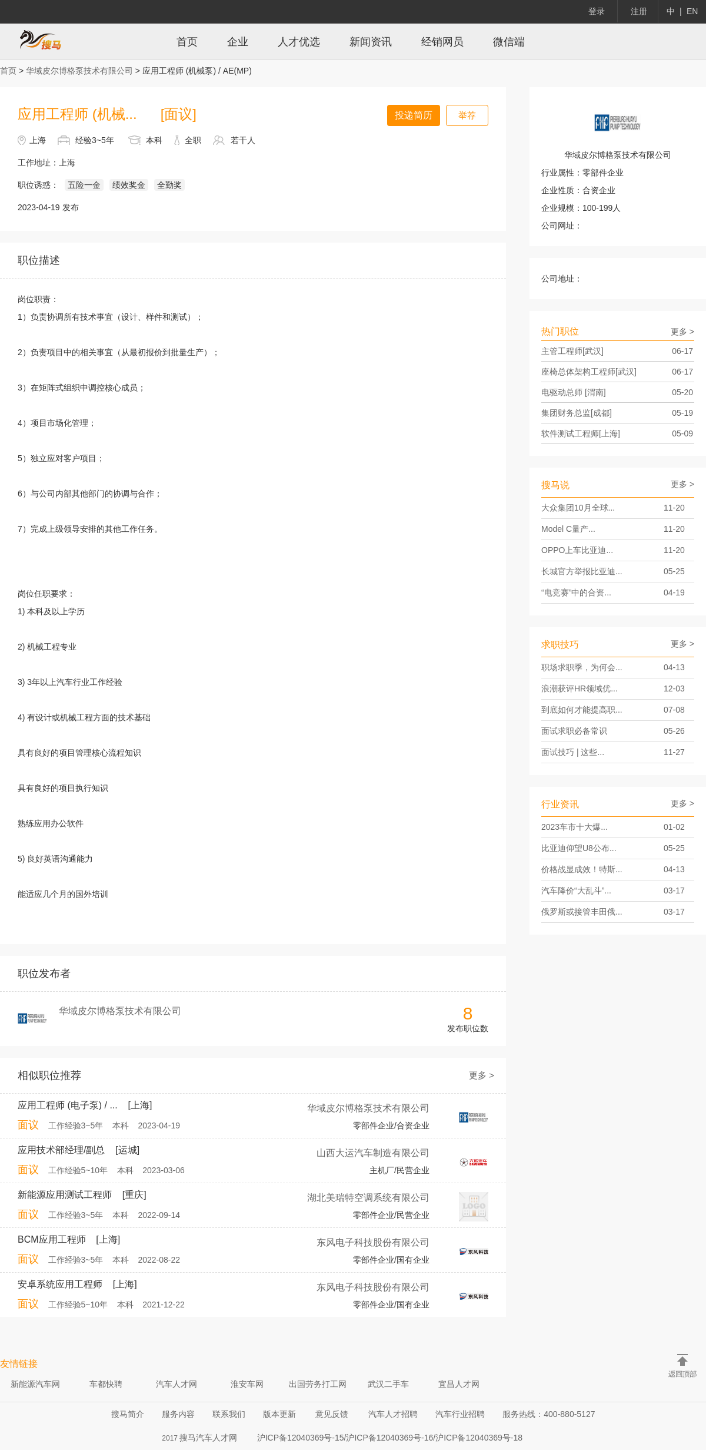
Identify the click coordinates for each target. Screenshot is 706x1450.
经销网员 (442, 42)
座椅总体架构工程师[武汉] (617, 372)
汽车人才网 (176, 1384)
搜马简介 (127, 1414)
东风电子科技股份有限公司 (373, 1242)
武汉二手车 (388, 1384)
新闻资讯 (370, 42)
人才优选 (299, 42)
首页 (187, 42)
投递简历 (413, 115)
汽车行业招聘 (460, 1414)
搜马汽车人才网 (208, 1437)
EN (692, 11)
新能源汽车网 (35, 1384)
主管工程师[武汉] (617, 351)
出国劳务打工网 (318, 1384)
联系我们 (228, 1414)
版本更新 (279, 1414)
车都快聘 (105, 1384)
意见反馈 (331, 1414)
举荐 (467, 115)
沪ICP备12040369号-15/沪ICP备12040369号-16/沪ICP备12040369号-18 (389, 1437)
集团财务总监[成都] (617, 413)
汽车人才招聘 (393, 1414)
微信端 (509, 42)
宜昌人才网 (458, 1384)
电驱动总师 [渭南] (617, 392)
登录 (596, 11)
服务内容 (178, 1414)
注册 (639, 11)
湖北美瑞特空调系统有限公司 (368, 1198)
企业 (237, 42)
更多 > (481, 1075)
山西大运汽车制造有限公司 (373, 1153)
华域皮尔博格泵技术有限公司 (79, 70)
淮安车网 (247, 1384)
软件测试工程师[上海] (617, 433)
